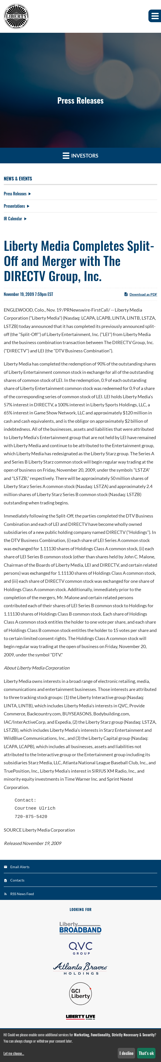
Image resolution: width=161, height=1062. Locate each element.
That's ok (146, 1053)
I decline (126, 1053)
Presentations (14, 206)
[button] (154, 16)
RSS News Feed (22, 894)
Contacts (17, 880)
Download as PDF (140, 294)
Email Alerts (19, 867)
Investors (80, 155)
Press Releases (15, 194)
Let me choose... (14, 1053)
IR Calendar (13, 219)
